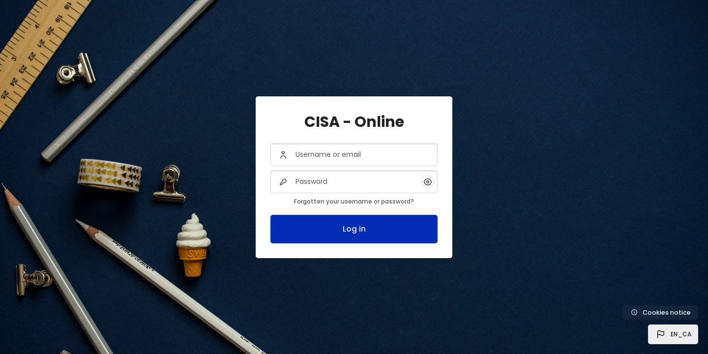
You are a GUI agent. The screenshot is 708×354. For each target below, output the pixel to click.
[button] (673, 334)
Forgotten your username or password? (354, 201)
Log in (354, 229)
